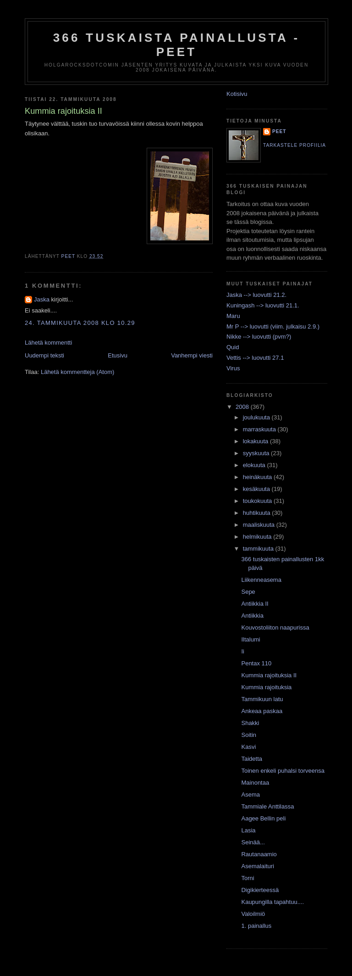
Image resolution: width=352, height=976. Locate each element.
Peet (279, 131)
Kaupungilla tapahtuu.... (272, 901)
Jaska (42, 299)
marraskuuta (260, 429)
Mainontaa (255, 782)
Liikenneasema (261, 579)
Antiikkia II (254, 603)
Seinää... (252, 842)
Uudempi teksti (44, 355)
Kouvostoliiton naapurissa (275, 627)
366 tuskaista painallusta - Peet (176, 45)
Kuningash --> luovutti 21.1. (262, 305)
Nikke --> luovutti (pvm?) (258, 336)
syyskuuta (257, 453)
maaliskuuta (259, 524)
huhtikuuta (257, 512)
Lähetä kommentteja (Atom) (77, 371)
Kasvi (248, 746)
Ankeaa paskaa (261, 711)
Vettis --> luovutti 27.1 (255, 357)
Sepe (248, 591)
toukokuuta (258, 500)
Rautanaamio (258, 854)
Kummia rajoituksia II (269, 675)
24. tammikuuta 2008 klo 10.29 (80, 322)
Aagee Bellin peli (263, 818)
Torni (247, 878)
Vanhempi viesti (192, 355)
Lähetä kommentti (48, 342)
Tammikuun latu (262, 699)
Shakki (250, 722)
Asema (250, 794)
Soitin (248, 734)
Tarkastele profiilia (294, 145)
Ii (242, 651)
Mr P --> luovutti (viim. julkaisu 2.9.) (272, 326)
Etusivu (117, 355)
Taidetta (251, 758)
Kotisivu (237, 93)
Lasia (248, 830)
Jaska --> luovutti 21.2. (256, 294)
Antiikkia (252, 615)
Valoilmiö (253, 913)
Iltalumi (250, 639)
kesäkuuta (257, 488)
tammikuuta (259, 548)
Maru (233, 315)
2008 (243, 406)
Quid (232, 347)
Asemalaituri (257, 866)
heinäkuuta (258, 477)
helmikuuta (258, 536)
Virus (233, 368)
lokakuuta (256, 441)
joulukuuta (257, 417)
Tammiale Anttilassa (267, 806)
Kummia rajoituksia (266, 687)
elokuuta (255, 465)
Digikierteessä (260, 890)
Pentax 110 (256, 663)
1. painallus (256, 925)
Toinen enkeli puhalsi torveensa (282, 770)
